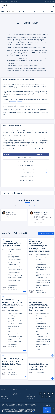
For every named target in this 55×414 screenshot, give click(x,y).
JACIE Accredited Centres (17, 394)
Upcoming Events (4, 396)
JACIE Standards (16, 391)
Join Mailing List (29, 398)
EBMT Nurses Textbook (18, 389)
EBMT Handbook (4, 398)
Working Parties (4, 389)
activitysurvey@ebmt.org (16, 101)
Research (22, 12)
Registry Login (4, 1)
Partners (28, 389)
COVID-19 (3, 394)
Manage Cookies (46, 405)
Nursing (46, 12)
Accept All (47, 411)
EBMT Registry (12, 12)
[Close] (53, 408)
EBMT (3, 12)
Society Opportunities (30, 396)
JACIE (52, 12)
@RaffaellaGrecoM (10, 217)
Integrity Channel (29, 394)
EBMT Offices (29, 391)
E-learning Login (13, 1)
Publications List (4, 391)
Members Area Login (49, 1)
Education (38, 12)
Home (27, 17)
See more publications (46, 233)
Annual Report (16, 396)
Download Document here (46, 180)
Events (30, 12)
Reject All (47, 408)
